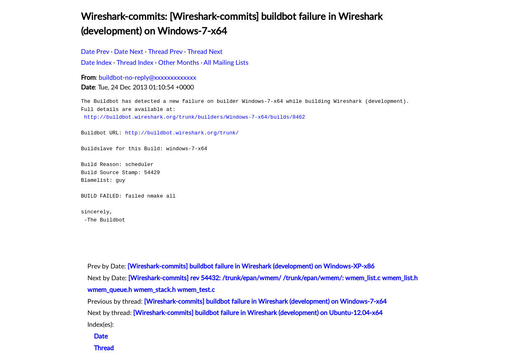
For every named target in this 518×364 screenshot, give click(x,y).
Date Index (96, 63)
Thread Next (205, 52)
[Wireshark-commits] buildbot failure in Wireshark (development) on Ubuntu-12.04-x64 (257, 313)
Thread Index (135, 63)
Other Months (178, 63)
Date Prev (95, 52)
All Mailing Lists (226, 63)
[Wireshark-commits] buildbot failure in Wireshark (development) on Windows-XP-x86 (250, 266)
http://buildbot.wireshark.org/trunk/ (182, 132)
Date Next (128, 52)
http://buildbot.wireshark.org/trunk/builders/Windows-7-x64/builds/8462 (194, 117)
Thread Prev (165, 52)
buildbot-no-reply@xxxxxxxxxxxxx (147, 78)
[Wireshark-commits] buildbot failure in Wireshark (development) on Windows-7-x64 (265, 301)
